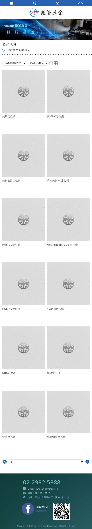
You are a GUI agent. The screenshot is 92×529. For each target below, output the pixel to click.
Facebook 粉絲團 (35, 509)
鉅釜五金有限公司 (46, 12)
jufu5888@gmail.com (47, 488)
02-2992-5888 (41, 482)
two (56, 63)
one (51, 63)
